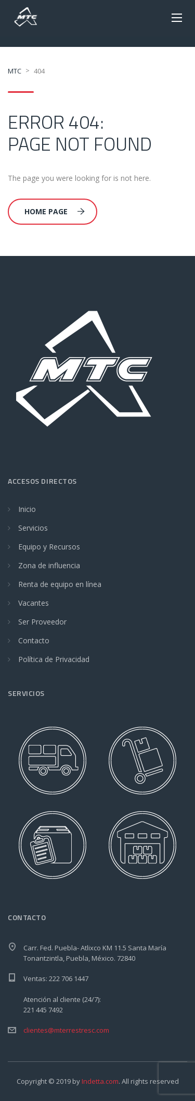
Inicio (27, 509)
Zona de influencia (49, 565)
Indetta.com (100, 1081)
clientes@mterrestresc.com (66, 1030)
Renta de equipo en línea (59, 584)
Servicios (33, 528)
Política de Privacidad (53, 659)
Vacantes (33, 603)
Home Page (54, 211)
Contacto (33, 640)
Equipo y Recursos (49, 547)
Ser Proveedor (42, 622)
